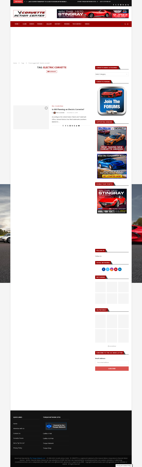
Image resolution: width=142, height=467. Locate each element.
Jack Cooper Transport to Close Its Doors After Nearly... (48, 1)
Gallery (49, 24)
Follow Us (98, 256)
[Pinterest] (120, 4)
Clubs (25, 24)
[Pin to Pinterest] (70, 126)
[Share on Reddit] (76, 126)
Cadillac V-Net (47, 433)
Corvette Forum (18, 438)
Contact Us (16, 433)
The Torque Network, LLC (37, 458)
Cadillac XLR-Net (48, 438)
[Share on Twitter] (67, 126)
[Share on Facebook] (65, 126)
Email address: (100, 358)
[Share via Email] (79, 126)
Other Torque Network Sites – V (87, 1)
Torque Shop (47, 448)
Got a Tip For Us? (105, 1)
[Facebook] (113, 4)
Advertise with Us (18, 428)
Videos (87, 24)
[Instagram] (118, 4)
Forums (39, 24)
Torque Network (48, 443)
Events (31, 24)
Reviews (67, 24)
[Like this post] (63, 126)
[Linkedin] (123, 4)
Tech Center (76, 24)
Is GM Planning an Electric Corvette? (68, 109)
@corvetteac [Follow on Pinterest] (112, 346)
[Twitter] (115, 4)
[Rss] (128, 4)
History (57, 24)
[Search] (125, 24)
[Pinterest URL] (100, 321)
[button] (25, 1)
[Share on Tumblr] (74, 126)
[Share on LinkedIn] (72, 126)
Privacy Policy (17, 448)
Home (16, 24)
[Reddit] (125, 4)
